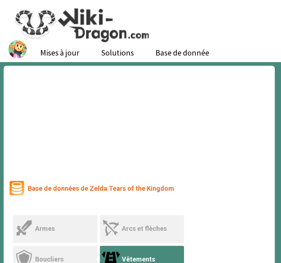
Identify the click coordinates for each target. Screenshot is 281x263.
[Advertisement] (139, 120)
